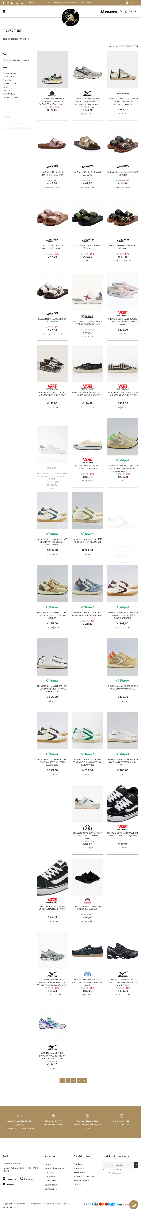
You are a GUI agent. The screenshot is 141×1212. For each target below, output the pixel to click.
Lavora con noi (52, 1184)
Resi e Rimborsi (81, 1172)
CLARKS (7, 80)
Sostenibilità (51, 1189)
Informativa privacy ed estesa (57, 1204)
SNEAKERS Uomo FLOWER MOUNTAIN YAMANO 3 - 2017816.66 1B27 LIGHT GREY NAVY (52, 102)
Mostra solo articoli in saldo (16, 60)
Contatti (49, 1172)
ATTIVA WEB (14, 1207)
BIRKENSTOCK (9, 77)
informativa (116, 1173)
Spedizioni (78, 1164)
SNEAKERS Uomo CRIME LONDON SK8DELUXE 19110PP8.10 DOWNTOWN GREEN (123, 101)
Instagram (29, 1179)
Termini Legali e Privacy (81, 1182)
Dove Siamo (51, 1180)
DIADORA (7, 90)
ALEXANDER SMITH (11, 73)
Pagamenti (79, 1168)
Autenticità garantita (55, 1168)
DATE (5, 87)
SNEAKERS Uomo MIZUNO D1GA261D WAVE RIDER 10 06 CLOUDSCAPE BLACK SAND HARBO (87, 102)
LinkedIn (10, 1184)
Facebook (11, 1179)
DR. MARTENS (9, 94)
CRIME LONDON (9, 83)
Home (48, 1164)
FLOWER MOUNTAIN (11, 97)
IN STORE (134, 2)
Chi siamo (50, 1176)
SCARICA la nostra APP (84, 1176)
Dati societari (36, 1204)
